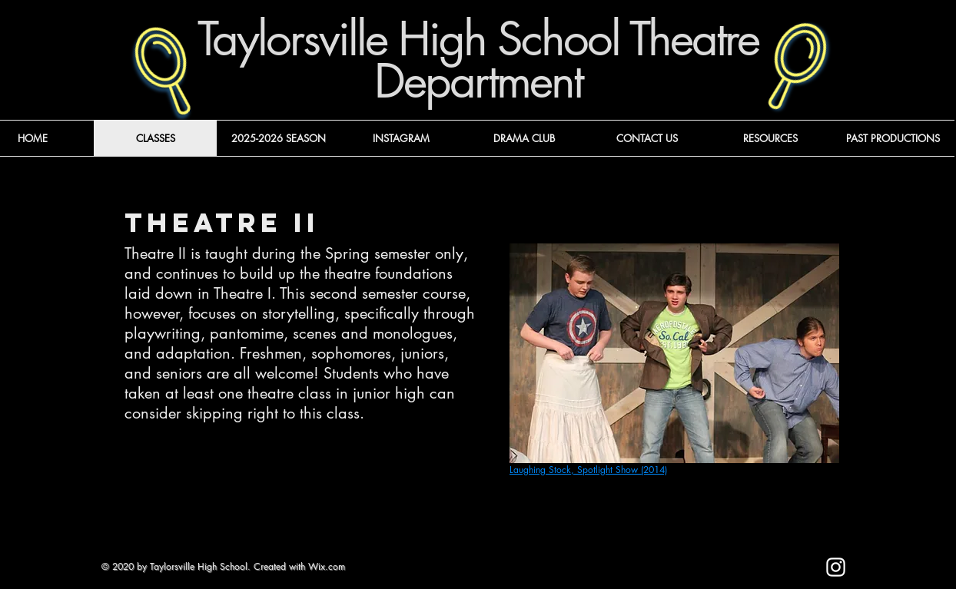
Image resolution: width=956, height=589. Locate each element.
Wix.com (326, 566)
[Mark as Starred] (712, 574)
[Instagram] (835, 567)
